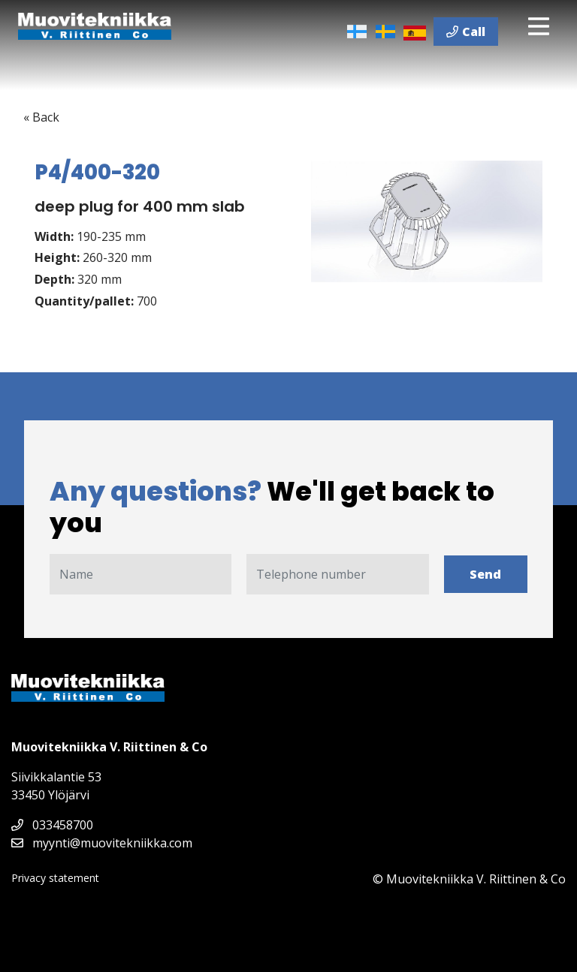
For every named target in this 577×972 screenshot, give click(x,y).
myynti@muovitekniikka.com (101, 843)
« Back (41, 117)
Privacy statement (55, 878)
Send (485, 574)
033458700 (52, 825)
